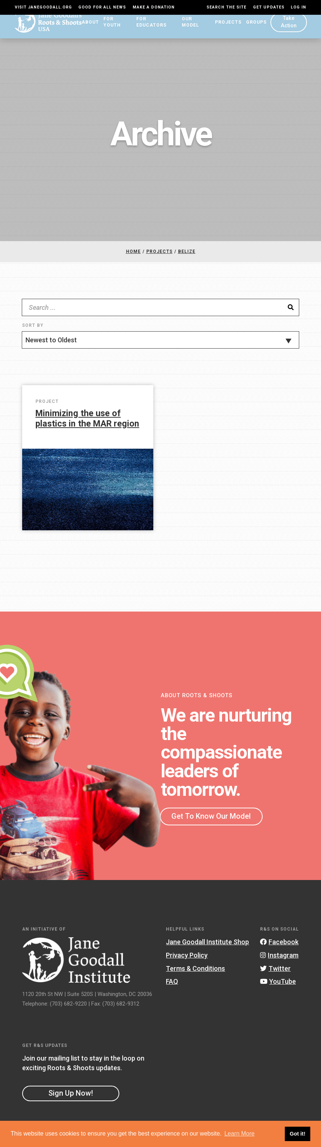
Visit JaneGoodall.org (43, 7)
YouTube (278, 984)
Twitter (275, 971)
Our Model (195, 27)
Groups (256, 27)
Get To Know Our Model (211, 818)
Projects (228, 27)
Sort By (32, 327)
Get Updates (268, 7)
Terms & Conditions (195, 971)
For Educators (155, 27)
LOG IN (298, 7)
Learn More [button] (239, 1133)
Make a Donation (154, 7)
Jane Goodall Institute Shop (207, 944)
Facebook (279, 944)
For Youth (115, 27)
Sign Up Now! (70, 1095)
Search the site (226, 7)
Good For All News (102, 7)
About (88, 27)
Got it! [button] (297, 1134)
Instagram (279, 958)
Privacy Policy (187, 958)
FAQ (172, 984)
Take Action (288, 27)
